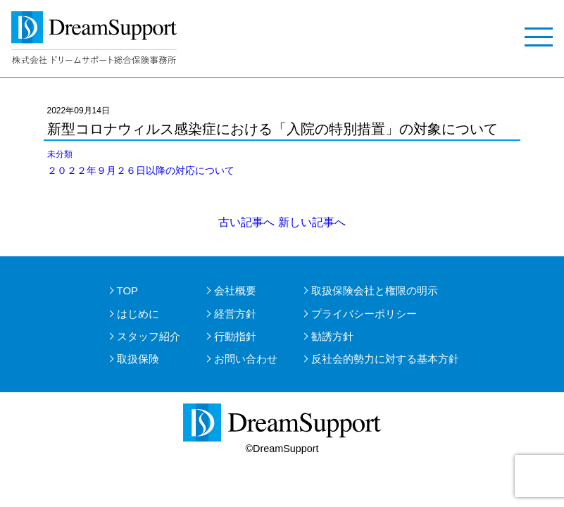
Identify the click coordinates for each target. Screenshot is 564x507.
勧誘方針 (332, 336)
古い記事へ (246, 222)
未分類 (60, 154)
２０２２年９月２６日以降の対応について (140, 170)
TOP (128, 290)
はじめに (138, 313)
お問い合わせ (245, 358)
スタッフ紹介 (148, 336)
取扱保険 (138, 358)
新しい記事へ (312, 222)
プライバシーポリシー (364, 313)
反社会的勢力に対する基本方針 (385, 358)
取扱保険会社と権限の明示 (374, 290)
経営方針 (235, 313)
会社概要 (235, 290)
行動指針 (235, 336)
